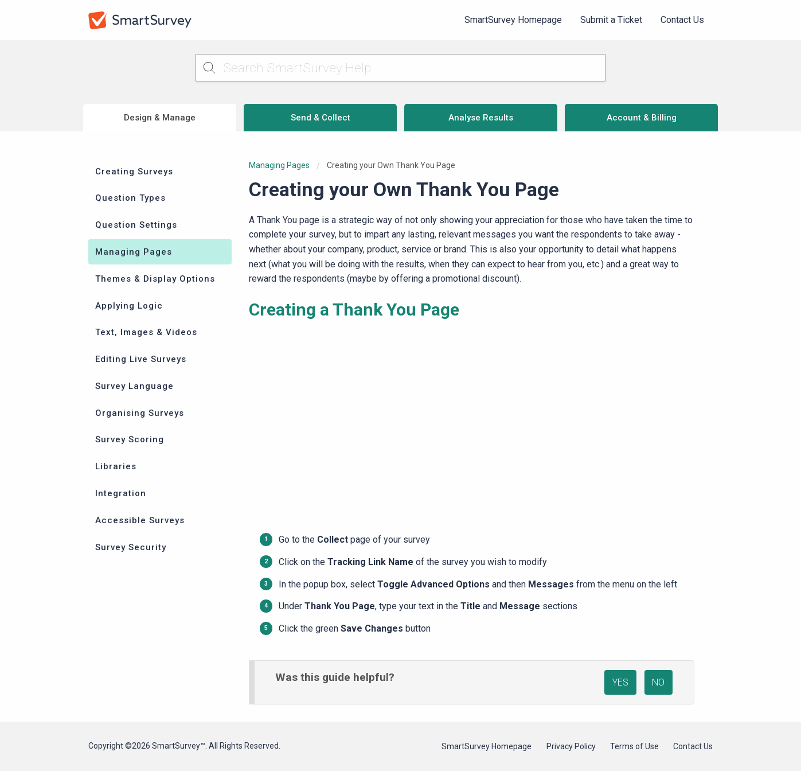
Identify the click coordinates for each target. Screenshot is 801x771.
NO (658, 682)
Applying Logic (129, 306)
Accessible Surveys (140, 520)
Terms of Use (634, 746)
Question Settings (136, 225)
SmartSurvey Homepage (513, 19)
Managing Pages (133, 252)
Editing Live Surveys (140, 359)
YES (620, 682)
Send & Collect (320, 117)
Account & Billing (642, 117)
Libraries (115, 466)
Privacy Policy (571, 746)
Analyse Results (480, 117)
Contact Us (682, 19)
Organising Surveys (139, 413)
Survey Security (130, 547)
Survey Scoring (129, 439)
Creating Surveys (134, 171)
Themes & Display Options (155, 279)
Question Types (130, 198)
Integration (120, 493)
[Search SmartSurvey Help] (400, 67)
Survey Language (134, 386)
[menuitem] (513, 20)
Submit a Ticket (611, 19)
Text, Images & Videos (146, 332)
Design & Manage (160, 117)
